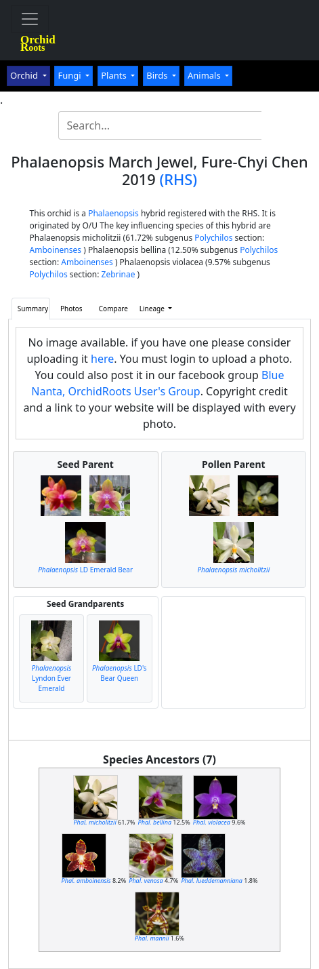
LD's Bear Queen (119, 673)
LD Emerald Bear (85, 569)
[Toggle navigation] (30, 19)
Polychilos (213, 237)
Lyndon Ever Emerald (52, 678)
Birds (158, 75)
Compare (113, 308)
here (102, 358)
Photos (71, 308)
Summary (33, 308)
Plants (115, 75)
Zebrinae (118, 274)
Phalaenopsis (113, 213)
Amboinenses (56, 250)
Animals (205, 75)
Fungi (70, 75)
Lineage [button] (153, 308)
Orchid (25, 75)
